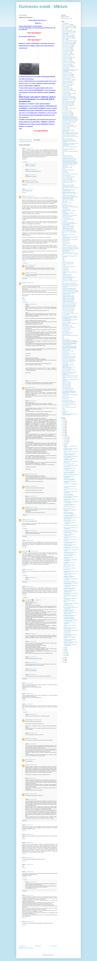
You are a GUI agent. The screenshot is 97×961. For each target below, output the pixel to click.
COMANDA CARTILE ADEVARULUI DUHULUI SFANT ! (68, 190)
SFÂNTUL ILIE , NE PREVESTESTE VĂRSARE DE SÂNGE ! (70, 516)
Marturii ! (63, 28)
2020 (64, 429)
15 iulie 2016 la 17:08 (29, 921)
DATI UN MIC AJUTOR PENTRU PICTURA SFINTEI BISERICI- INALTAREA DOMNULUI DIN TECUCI (70, 197)
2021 (64, 427)
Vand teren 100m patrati (66, 400)
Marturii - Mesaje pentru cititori (67, 38)
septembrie (66, 441)
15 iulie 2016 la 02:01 (29, 834)
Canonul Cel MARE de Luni (67, 310)
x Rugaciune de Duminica (67, 124)
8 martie (63, 220)
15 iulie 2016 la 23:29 (33, 486)
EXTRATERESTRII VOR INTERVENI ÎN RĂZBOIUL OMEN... (70, 583)
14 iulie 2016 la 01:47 (37, 600)
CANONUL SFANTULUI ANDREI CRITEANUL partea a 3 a (68, 185)
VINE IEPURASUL (65, 218)
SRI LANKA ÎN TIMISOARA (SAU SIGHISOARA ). (69, 469)
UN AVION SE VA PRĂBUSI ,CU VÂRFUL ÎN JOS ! (69, 535)
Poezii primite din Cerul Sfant (67, 77)
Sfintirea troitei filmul (66, 385)
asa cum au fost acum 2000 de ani (68, 404)
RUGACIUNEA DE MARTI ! (67, 54)
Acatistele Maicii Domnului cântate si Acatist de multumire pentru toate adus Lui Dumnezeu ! (70, 144)
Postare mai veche (53, 945)
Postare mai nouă (22, 945)
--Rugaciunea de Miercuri (66, 65)
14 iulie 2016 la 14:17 (29, 704)
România (64, 106)
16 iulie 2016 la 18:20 (33, 507)
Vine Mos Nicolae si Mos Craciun (68, 401)
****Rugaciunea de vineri (66, 89)
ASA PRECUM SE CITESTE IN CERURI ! (69, 280)
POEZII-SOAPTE (65, 349)
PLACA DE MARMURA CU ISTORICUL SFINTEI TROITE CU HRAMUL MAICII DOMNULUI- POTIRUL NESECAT (69, 347)
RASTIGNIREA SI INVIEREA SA (68, 356)
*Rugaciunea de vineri (66, 60)
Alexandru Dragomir (29, 719)
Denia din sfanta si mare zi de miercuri (69, 174)
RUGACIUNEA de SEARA (67, 361)
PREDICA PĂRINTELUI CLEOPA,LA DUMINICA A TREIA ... (69, 591)
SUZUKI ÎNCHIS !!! (66, 569)
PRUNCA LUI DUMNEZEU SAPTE (68, 245)
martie (65, 652)
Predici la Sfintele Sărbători (67, 36)
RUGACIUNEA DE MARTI (67, 50)
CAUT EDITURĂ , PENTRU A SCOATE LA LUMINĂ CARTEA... (70, 621)
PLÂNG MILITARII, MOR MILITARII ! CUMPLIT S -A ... (69, 537)
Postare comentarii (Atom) (28, 947)
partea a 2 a (64, 411)
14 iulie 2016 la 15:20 (32, 530)
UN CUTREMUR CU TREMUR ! (69, 470)
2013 (64, 660)
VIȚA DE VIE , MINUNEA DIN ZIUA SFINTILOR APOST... (69, 640)
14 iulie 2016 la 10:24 (32, 641)
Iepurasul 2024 (65, 127)
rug (62, 261)
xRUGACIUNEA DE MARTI (67, 102)
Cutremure (64, 39)
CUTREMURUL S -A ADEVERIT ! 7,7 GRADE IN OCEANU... (70, 459)
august (65, 443)
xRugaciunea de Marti (66, 72)
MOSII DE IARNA (65, 175)
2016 (64, 435)
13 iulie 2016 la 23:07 (32, 164)
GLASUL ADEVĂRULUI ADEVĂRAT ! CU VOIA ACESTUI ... (70, 608)
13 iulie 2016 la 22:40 (29, 540)
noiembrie (65, 438)
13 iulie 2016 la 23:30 (29, 586)
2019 (64, 430)
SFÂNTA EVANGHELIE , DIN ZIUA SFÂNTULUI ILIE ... (69, 521)
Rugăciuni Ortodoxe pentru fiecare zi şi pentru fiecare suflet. (69, 367)
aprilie (65, 650)
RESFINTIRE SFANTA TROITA (67, 357)
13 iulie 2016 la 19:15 (29, 148)
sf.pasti (63, 412)
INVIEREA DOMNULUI (66, 325)
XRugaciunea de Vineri (66, 167)
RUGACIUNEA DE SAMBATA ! (67, 62)
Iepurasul (64, 201)
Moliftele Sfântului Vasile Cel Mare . (68, 120)
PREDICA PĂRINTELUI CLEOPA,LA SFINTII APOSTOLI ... (69, 518)
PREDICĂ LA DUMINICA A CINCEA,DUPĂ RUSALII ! (68, 495)
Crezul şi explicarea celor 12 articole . (69, 313)
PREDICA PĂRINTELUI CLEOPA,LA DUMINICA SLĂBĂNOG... (69, 454)
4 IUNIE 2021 (64, 269)
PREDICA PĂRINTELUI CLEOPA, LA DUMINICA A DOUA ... (70, 628)
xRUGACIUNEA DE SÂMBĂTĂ (67, 122)
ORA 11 (63, 204)
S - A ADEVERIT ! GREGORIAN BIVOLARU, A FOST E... (69, 505)
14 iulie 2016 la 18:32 (32, 169)
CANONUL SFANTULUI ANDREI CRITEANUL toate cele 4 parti (68, 298)
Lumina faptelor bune (66, 202)
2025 (64, 421)
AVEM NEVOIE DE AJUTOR (67, 222)
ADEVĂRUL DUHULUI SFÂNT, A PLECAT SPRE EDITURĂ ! (69, 479)
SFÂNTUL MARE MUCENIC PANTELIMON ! (68, 477)
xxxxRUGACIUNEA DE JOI (67, 262)
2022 (64, 426)
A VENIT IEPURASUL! (66, 274)
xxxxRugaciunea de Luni (66, 182)
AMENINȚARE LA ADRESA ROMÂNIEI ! (70, 474)
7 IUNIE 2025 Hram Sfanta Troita (68, 90)
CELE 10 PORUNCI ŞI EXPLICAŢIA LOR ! (70, 187)
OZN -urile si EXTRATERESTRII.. (68, 40)
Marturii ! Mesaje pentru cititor (67, 31)
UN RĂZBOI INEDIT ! (67, 632)
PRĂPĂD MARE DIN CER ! (68, 605)
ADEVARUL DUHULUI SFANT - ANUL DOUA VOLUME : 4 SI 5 (69, 278)
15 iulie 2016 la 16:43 (31, 265)
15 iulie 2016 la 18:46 (33, 180)
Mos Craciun (64, 86)
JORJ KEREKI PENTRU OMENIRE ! (70, 530)
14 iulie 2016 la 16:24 (32, 733)
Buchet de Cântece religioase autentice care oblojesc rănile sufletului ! (69, 289)
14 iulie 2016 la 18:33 (33, 738)
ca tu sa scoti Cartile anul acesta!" (68, 407)
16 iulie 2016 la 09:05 (33, 793)
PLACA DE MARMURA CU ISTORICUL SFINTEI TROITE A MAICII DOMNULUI (69, 341)
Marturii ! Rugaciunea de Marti (67, 101)
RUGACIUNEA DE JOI (66, 47)
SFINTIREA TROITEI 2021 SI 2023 (68, 372)
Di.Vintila (27, 180)
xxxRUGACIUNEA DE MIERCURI (68, 126)
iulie (64, 444)
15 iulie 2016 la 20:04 (33, 474)
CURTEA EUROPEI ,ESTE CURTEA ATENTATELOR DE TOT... (70, 553)
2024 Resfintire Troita (66, 155)
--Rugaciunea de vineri (66, 53)
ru (62, 259)
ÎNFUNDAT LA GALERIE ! (68, 508)
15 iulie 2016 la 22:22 (32, 662)
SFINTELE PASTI (65, 370)
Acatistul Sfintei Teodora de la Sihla (68, 283)
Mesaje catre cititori (65, 30)
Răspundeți (24, 159)
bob (26, 265)
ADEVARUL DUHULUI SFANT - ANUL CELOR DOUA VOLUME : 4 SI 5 (69, 159)
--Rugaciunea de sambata (67, 61)
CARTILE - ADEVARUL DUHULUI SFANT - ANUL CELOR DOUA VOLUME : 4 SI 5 (70, 133)
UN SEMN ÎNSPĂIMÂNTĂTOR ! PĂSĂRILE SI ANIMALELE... (69, 618)
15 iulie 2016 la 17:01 (33, 764)
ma (62, 168)
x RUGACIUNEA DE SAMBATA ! (68, 97)
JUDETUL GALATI (65, 328)
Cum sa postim (65, 314)
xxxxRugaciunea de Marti (66, 115)
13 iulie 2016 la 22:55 (34, 551)
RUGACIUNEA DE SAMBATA (67, 96)
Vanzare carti (64, 68)
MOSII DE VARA (65, 334)
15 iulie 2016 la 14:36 (31, 387)
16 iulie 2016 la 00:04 (32, 496)
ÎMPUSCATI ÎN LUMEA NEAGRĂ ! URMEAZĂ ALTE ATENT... (69, 589)
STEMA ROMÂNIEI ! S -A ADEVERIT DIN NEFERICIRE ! (70, 645)
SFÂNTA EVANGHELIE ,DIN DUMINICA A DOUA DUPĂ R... (70, 631)
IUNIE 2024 (64, 241)
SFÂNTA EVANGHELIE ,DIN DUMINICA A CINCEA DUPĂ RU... (70, 497)
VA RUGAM (64, 396)
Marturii (23, 141)
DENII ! (63, 235)
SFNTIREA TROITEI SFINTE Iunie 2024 (69, 375)
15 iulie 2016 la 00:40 (32, 380)
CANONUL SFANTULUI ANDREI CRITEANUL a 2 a (68, 294)
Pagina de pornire (38, 945)
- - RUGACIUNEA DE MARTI (67, 219)
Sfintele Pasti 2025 (65, 381)
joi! (62, 408)
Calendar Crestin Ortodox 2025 (67, 309)
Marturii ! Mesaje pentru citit (67, 35)
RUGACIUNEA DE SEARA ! (67, 359)
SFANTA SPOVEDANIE (66, 178)
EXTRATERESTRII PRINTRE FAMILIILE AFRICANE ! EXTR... (70, 604)
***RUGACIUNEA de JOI (66, 49)
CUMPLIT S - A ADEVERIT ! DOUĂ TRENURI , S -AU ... (69, 574)
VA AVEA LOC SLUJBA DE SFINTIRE (69, 394)
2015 (64, 657)
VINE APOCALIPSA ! (67, 566)
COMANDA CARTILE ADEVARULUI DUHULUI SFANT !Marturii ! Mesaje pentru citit (70, 193)
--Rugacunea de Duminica (67, 74)
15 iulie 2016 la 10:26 (29, 871)
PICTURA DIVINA (65, 209)
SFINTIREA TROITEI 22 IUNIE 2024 (68, 215)
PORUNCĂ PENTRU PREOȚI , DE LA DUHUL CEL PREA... (70, 613)
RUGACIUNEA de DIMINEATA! (67, 360)
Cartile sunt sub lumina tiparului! (68, 195)
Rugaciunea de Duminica (66, 138)
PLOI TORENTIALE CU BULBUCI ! (69, 568)
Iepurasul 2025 (65, 92)
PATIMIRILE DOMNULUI (66, 205)
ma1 (63, 409)
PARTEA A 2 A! (65, 339)
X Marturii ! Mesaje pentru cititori (68, 79)
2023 (64, 424)
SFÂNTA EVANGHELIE (66, 216)
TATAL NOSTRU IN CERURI (67, 388)
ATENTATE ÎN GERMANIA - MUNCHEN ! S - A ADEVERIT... (70, 502)
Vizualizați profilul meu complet (66, 18)
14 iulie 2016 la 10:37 (29, 683)
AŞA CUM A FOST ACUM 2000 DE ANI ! (69, 284)
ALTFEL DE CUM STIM (66, 279)
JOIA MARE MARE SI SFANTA (67, 327)
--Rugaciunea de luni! (66, 58)
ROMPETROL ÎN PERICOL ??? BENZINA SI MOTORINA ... (69, 610)
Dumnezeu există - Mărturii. (43, 6)
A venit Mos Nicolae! (66, 275)
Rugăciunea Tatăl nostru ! (66, 252)
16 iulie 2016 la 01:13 (32, 778)
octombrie (65, 440)
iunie (64, 647)
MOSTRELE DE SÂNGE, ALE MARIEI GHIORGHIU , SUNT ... (70, 449)
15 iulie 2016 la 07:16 (29, 857)
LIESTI (63, 244)
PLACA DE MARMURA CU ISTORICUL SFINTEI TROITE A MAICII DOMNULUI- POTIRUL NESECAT (69, 343)
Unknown (24, 196)
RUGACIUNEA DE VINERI (67, 44)
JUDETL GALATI (65, 243)
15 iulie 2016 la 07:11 (29, 842)
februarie (65, 653)
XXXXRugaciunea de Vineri (67, 402)
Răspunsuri (25, 161)
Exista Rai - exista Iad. (66, 85)
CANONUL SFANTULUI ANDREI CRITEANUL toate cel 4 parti (68, 296)
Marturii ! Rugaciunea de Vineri (67, 176)
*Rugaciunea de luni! (66, 82)
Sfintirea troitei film (65, 384)
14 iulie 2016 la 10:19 (32, 633)
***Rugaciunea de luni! (66, 51)
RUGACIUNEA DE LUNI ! (67, 46)
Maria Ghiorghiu (25, 551)
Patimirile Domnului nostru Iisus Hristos (69, 247)
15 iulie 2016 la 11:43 (32, 743)
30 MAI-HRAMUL (65, 78)
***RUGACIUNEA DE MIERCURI (68, 93)
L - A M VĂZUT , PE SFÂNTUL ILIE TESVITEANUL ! (69, 523)
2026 (64, 419)
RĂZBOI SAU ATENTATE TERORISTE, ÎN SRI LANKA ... (70, 599)
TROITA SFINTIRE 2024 (66, 390)
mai (64, 649)
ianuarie (65, 655)
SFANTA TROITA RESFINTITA (67, 369)
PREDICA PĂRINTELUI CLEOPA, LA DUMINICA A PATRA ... (70, 545)
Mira (26, 387)
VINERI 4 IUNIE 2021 (66, 397)
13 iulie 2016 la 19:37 (29, 189)
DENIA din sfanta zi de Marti (67, 200)
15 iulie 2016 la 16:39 (32, 400)
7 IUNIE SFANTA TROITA (67, 156)
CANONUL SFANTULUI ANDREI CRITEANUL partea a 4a (68, 229)
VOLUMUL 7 (64, 398)
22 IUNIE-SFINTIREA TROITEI (67, 266)
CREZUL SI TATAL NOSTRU (67, 307)
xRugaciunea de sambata (66, 81)
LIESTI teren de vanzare (66, 332)
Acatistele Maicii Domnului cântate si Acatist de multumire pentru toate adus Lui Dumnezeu (70, 70)
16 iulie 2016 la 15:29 (32, 799)
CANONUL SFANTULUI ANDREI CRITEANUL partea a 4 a (68, 226)
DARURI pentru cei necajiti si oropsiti (69, 316)
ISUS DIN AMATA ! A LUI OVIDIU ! (69, 506)
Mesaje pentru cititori (28, 141)
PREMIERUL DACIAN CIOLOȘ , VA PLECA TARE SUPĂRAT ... (69, 616)
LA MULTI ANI (64, 331)
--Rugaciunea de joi (65, 55)
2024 (63, 265)
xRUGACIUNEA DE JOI (66, 179)
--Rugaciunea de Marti (66, 64)
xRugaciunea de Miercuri (66, 75)
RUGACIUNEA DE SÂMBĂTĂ (67, 66)
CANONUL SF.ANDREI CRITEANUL (69, 302)
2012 (64, 662)
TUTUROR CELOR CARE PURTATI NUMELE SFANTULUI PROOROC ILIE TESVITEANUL (69, 392)
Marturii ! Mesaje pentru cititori (67, 26)
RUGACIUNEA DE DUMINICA (67, 57)
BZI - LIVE (64, 109)
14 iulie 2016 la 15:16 (32, 714)
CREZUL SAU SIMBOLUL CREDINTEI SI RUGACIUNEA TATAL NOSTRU (69, 306)
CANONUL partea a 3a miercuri (68, 304)
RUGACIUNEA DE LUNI (66, 112)
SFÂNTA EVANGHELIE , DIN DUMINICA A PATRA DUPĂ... (70, 548)
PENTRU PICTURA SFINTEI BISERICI (69, 151)
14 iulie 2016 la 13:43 (32, 304)
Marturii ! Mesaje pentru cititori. (67, 27)
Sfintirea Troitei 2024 (66, 383)
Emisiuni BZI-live (65, 123)
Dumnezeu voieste (65, 322)
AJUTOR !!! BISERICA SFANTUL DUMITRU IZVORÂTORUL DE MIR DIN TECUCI (69, 141)
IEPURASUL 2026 (65, 94)
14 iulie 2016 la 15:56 (37, 719)
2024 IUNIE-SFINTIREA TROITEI (68, 135)
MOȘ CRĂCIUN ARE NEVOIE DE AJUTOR (70, 335)
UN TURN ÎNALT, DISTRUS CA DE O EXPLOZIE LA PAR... (70, 635)
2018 (64, 432)
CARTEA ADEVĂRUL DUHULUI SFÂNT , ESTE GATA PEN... (70, 532)
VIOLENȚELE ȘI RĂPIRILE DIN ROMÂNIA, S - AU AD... (69, 577)
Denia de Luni (64, 172)
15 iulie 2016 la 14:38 (31, 759)
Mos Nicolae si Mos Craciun (67, 83)
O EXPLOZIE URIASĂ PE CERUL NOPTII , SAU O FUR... (69, 555)
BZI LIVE (64, 171)
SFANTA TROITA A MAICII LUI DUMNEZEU (70, 253)
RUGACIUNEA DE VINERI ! (67, 105)
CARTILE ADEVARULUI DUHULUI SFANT (70, 146)
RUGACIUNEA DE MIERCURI (67, 43)
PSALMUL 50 (64, 352)
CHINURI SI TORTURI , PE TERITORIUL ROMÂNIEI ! (68, 513)
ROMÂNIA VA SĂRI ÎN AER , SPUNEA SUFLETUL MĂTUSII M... (70, 643)
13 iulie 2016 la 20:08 (30, 196)
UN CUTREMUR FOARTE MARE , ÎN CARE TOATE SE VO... (70, 543)
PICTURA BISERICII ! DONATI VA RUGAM (70, 136)
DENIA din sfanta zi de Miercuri (67, 234)
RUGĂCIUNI (64, 363)
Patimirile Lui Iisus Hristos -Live (68, 353)
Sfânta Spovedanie (65, 387)
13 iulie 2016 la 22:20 (30, 519)
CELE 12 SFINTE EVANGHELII (68, 230)
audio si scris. (64, 405)
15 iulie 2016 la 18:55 (33, 272)
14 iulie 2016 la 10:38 (29, 693)
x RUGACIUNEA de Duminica (67, 108)
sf (62, 152)
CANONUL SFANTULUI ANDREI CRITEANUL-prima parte (68, 301)
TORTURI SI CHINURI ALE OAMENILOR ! (68, 558)
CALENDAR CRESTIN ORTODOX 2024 (69, 290)
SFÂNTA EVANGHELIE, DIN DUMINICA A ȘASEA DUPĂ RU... (70, 457)
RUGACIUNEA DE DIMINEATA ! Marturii (69, 248)
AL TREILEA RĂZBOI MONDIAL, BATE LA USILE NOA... (70, 586)
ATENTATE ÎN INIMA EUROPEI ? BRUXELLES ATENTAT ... (69, 473)
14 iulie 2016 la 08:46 (32, 577)
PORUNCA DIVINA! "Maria (67, 350)
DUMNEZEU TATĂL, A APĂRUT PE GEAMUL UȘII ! (69, 500)
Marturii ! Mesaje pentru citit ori (67, 42)
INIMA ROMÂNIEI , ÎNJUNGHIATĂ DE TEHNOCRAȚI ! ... (70, 560)
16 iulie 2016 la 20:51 (32, 674)
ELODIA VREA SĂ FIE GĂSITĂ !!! (69, 581)
